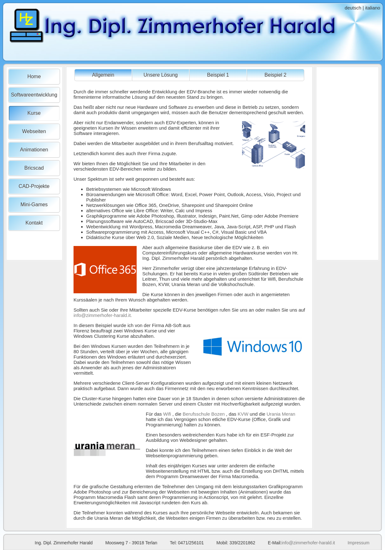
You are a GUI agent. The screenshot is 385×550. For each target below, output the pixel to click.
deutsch (353, 7)
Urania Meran (281, 414)
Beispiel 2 (275, 75)
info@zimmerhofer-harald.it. (103, 315)
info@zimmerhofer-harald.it (308, 542)
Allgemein (103, 75)
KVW (243, 414)
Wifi (167, 414)
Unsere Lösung (161, 75)
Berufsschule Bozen (204, 414)
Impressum (358, 542)
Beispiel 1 (218, 75)
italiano (372, 7)
